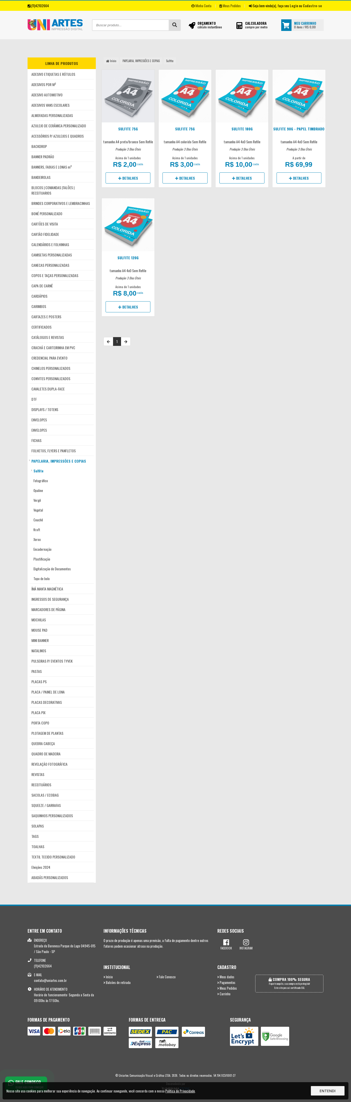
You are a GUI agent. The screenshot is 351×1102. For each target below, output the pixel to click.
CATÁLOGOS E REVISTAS (47, 337)
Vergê (37, 500)
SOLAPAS (37, 826)
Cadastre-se (312, 5)
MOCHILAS (38, 619)
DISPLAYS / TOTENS (44, 409)
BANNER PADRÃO (42, 156)
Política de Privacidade (180, 1090)
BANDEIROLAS (40, 177)
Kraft (36, 529)
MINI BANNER (40, 640)
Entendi (328, 1090)
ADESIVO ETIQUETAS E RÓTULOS (53, 74)
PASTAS (36, 671)
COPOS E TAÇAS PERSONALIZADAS (54, 275)
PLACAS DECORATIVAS (46, 702)
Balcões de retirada (117, 982)
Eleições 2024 (40, 867)
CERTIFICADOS (41, 327)
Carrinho (223, 993)
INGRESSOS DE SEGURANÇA (50, 599)
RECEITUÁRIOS (41, 784)
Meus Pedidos (230, 5)
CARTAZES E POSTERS (46, 316)
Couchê (38, 519)
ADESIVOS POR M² (43, 84)
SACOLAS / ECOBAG (45, 795)
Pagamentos (226, 982)
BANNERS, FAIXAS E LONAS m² (51, 167)
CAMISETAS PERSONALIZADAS (51, 254)
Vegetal (38, 510)
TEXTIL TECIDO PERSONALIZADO (53, 856)
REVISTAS (37, 774)
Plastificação (41, 559)
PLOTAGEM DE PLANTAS (47, 733)
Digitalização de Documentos (52, 568)
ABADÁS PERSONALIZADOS (49, 877)
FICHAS (36, 440)
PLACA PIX (38, 712)
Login (294, 5)
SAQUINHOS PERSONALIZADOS (52, 815)
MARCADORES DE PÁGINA (48, 609)
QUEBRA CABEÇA (43, 743)
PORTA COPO (40, 722)
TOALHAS (37, 846)
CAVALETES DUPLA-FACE (48, 388)
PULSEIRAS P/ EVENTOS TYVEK (52, 661)
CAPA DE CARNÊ (42, 285)
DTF (34, 399)
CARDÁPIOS (39, 296)
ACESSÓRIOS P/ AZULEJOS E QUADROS (57, 136)
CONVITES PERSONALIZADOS (50, 378)
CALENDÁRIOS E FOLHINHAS (50, 244)
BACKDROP (39, 146)
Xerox (37, 539)
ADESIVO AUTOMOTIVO (47, 94)
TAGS (35, 836)
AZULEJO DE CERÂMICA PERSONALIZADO (58, 125)
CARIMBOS (38, 306)
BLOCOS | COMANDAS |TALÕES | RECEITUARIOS (52, 190)
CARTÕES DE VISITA (44, 224)
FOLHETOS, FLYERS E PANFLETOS (53, 450)
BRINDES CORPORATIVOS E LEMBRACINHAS (60, 203)
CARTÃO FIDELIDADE (45, 234)
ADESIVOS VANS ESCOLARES (50, 105)
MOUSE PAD (39, 630)
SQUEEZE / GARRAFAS (46, 805)
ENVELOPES (39, 419)
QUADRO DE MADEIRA (46, 753)
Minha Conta (201, 5)
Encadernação (42, 549)
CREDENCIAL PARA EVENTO (49, 358)
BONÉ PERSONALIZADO (46, 213)
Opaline (38, 490)
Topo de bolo (41, 578)
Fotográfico (40, 480)
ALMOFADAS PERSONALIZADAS (52, 115)
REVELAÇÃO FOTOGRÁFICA (49, 764)
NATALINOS (38, 650)
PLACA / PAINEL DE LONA (48, 692)
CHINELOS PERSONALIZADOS (50, 368)
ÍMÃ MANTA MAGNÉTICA (47, 588)
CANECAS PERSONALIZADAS (50, 265)
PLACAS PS (39, 681)
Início (111, 61)
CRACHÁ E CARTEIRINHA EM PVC (53, 347)
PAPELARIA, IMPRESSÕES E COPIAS (58, 461)
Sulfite (38, 470)
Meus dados (225, 976)
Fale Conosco (166, 976)
